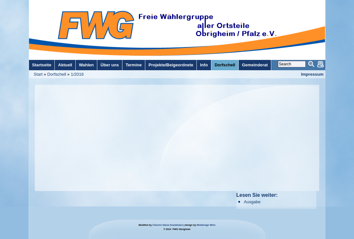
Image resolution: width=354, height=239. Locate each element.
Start (38, 74)
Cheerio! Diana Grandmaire (167, 225)
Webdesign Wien (205, 225)
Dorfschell (56, 74)
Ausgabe (252, 201)
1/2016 (77, 74)
